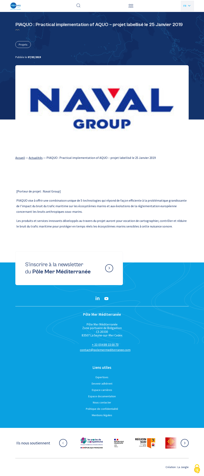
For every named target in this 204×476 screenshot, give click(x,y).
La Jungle (183, 467)
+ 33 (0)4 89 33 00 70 (105, 345)
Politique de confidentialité (102, 409)
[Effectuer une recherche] (78, 6)
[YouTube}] (106, 298)
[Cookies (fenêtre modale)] (197, 469)
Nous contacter (102, 402)
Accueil (20, 158)
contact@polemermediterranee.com (105, 350)
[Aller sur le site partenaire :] (91, 443)
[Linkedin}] (98, 298)
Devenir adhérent (102, 383)
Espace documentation (102, 396)
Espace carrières (102, 390)
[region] (102, 157)
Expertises (102, 377)
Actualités (36, 158)
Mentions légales (102, 415)
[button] (131, 6)
